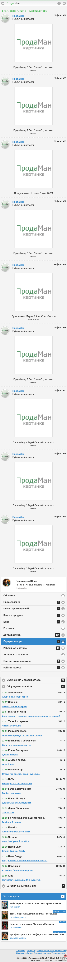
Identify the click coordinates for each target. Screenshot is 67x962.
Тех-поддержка (59, 953)
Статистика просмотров (31, 661)
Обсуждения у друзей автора (36, 680)
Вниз (64, 959)
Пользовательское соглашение (51, 951)
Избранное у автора (31, 648)
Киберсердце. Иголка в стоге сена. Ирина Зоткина (35, 903)
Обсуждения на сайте (35, 686)
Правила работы (24, 953)
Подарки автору (31, 641)
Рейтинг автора (31, 667)
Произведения (31, 602)
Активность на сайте (15, 654)
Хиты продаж (33, 896)
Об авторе (9, 595)
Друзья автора (31, 635)
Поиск (64, 3)
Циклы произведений (31, 608)
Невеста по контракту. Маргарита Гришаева (32, 924)
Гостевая (8, 628)
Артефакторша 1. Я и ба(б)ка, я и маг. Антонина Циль (37, 934)
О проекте (20, 951)
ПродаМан (18, 16)
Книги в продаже (31, 615)
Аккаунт (59, 3)
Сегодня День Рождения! (35, 886)
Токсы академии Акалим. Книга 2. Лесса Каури (33, 914)
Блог (31, 621)
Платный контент (42, 953)
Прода (13, 3)
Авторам (31, 951)
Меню (3, 3)
